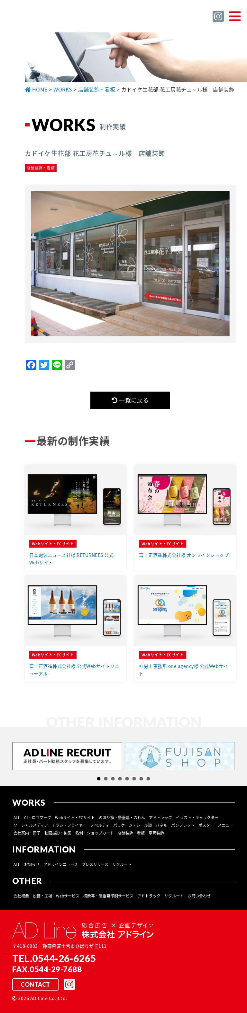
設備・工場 (42, 896)
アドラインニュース (60, 864)
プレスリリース (95, 864)
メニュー (225, 825)
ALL (17, 817)
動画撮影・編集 (57, 833)
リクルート (122, 864)
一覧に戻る (130, 400)
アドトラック (160, 817)
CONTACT (35, 984)
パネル (161, 825)
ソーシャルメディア (31, 825)
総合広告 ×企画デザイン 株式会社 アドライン (66, 18)
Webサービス (67, 896)
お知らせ (32, 864)
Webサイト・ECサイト (75, 817)
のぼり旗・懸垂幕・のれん (122, 817)
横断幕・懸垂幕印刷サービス (108, 896)
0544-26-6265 (64, 958)
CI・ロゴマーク (37, 817)
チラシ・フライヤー (69, 825)
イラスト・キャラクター (197, 817)
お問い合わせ (199, 896)
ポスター (206, 825)
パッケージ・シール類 (132, 825)
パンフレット (183, 825)
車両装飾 (156, 833)
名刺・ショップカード (94, 833)
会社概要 (21, 896)
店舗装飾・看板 (131, 833)
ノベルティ (99, 825)
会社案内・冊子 (27, 833)
